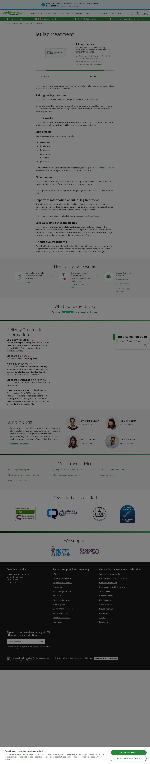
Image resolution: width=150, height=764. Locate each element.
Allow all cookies (128, 752)
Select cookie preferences (16, 757)
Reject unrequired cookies (129, 758)
